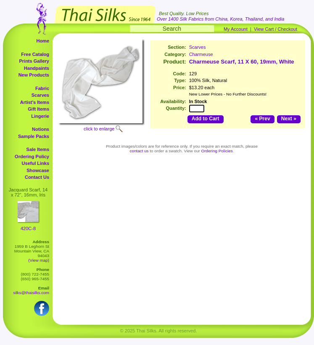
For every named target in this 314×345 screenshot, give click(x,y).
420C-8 (28, 228)
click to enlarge (99, 128)
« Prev (262, 119)
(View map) (38, 260)
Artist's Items (34, 102)
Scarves (40, 95)
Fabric (42, 88)
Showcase (37, 170)
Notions (40, 129)
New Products (33, 74)
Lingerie (40, 116)
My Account (236, 29)
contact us (139, 151)
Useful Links (35, 163)
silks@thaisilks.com (31, 292)
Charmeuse (201, 54)
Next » (288, 119)
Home (42, 40)
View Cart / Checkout (275, 29)
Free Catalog (35, 54)
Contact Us (37, 177)
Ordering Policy (32, 156)
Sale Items (37, 149)
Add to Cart (205, 119)
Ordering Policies (217, 151)
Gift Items (38, 108)
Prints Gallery (34, 61)
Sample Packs (33, 136)
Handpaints (36, 68)
